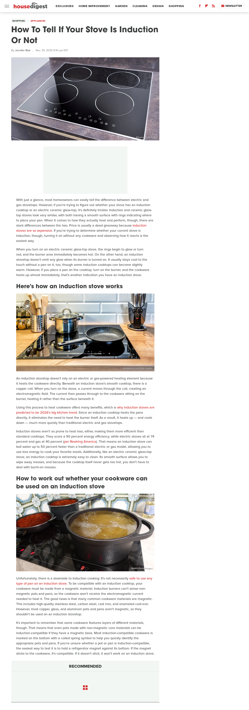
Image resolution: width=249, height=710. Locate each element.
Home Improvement (94, 6)
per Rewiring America (80, 441)
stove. (62, 583)
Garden (121, 6)
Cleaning (140, 6)
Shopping (176, 6)
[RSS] (213, 6)
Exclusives (65, 6)
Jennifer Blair (23, 50)
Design (158, 6)
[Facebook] (199, 6)
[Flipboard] (206, 6)
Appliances (38, 21)
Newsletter (231, 6)
